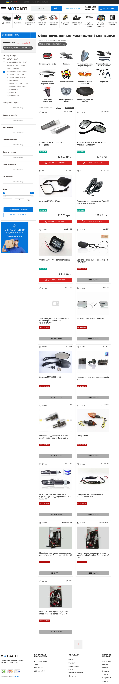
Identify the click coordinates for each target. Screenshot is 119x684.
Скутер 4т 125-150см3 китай (17, 83)
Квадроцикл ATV (13, 68)
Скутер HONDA (12, 90)
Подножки (104, 82)
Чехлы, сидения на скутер (85, 100)
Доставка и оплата (106, 663)
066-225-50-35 (90, 6)
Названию (69, 108)
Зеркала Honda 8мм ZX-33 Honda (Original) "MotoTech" (91, 144)
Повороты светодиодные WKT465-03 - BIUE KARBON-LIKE (93, 202)
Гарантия (105, 668)
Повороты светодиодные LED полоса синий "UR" (90, 496)
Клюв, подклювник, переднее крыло (85, 65)
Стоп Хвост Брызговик (47, 100)
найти (56, 8)
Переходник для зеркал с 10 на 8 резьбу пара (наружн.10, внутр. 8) (53, 437)
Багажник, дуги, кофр (47, 64)
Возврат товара (105, 673)
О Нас (71, 660)
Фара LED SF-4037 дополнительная (54, 260)
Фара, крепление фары (66, 100)
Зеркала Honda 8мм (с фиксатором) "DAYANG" (92, 261)
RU (15, 2)
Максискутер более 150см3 (17, 71)
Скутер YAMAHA (13, 96)
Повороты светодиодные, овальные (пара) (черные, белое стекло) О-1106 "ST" (55, 555)
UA (9, 1)
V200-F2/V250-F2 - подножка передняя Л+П (52, 144)
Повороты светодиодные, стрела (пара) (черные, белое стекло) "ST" (54, 613)
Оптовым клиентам (76, 673)
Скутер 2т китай (13, 80)
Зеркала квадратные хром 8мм (90, 318)
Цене (58, 108)
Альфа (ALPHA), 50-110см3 (17, 62)
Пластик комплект (66, 82)
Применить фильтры (18, 209)
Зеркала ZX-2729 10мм (49, 201)
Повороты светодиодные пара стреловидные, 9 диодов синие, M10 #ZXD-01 (55, 497)
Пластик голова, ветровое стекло (47, 83)
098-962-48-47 (90, 9)
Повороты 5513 (83, 436)
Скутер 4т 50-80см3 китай (16, 86)
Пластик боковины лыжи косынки (103, 65)
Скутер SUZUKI (12, 93)
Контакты (72, 676)
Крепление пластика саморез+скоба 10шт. (93, 378)
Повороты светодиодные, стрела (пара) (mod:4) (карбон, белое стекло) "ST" (93, 555)
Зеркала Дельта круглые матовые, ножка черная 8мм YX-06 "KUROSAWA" (54, 321)
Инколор (16, 676)
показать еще (18, 108)
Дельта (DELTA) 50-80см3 (16, 65)
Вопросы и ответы (106, 679)
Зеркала (66, 64)
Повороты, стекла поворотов (85, 83)
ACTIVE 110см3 (12, 59)
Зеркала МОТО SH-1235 (50, 377)
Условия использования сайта (74, 666)
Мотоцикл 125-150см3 (15, 74)
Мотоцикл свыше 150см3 (16, 77)
